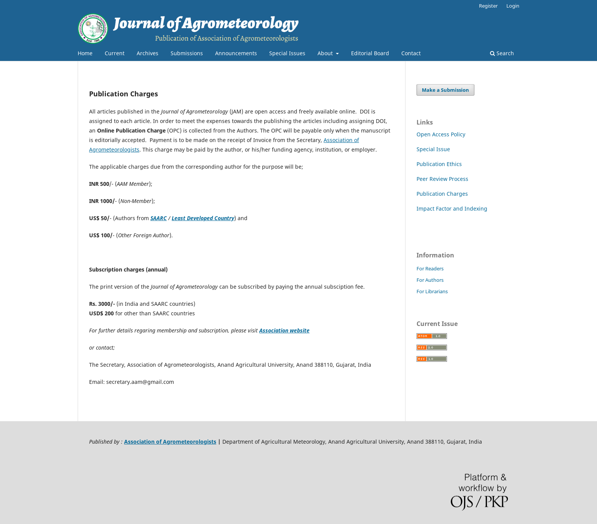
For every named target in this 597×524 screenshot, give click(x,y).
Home (85, 53)
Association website (284, 330)
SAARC (158, 218)
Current (115, 53)
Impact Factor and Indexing (452, 208)
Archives (147, 53)
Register (488, 5)
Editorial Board (370, 53)
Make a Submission (445, 89)
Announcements (236, 53)
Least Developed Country (203, 218)
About (326, 53)
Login (512, 5)
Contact (411, 53)
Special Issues (287, 53)
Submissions (187, 53)
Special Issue (433, 149)
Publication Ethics (439, 164)
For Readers (430, 268)
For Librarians (432, 291)
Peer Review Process (442, 178)
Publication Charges (442, 193)
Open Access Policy (441, 134)
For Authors (430, 279)
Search (502, 53)
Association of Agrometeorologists (170, 441)
